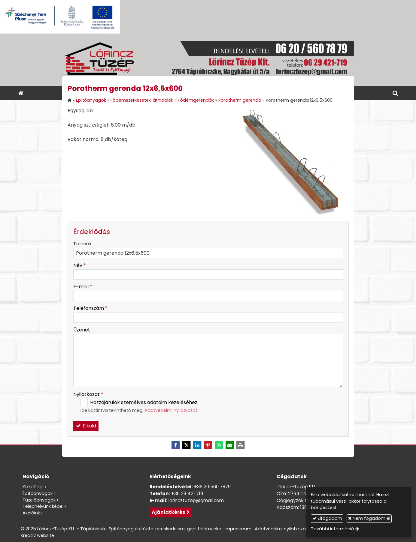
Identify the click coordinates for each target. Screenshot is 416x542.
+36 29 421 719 (187, 493)
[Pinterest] (208, 445)
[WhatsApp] (219, 445)
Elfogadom (327, 518)
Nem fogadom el (369, 518)
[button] (395, 93)
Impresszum (238, 529)
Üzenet (81, 329)
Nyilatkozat (88, 394)
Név (79, 265)
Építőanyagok (38, 493)
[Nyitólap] (208, 60)
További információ (332, 529)
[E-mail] (230, 445)
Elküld (85, 425)
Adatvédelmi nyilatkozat (170, 410)
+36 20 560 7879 (212, 487)
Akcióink (31, 513)
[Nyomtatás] (240, 445)
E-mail (82, 286)
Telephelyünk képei (43, 506)
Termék (82, 243)
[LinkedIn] (197, 445)
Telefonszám (90, 308)
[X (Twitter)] (186, 445)
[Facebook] (176, 445)
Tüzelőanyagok (39, 500)
